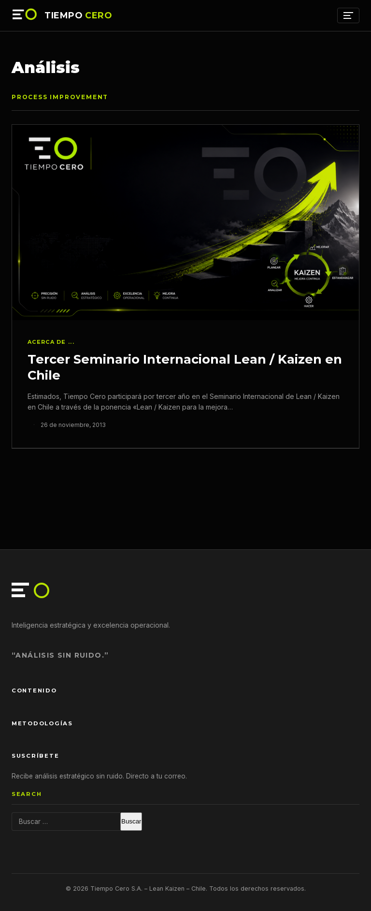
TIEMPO (78, 15)
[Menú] (348, 15)
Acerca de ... (51, 341)
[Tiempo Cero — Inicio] (25, 15)
